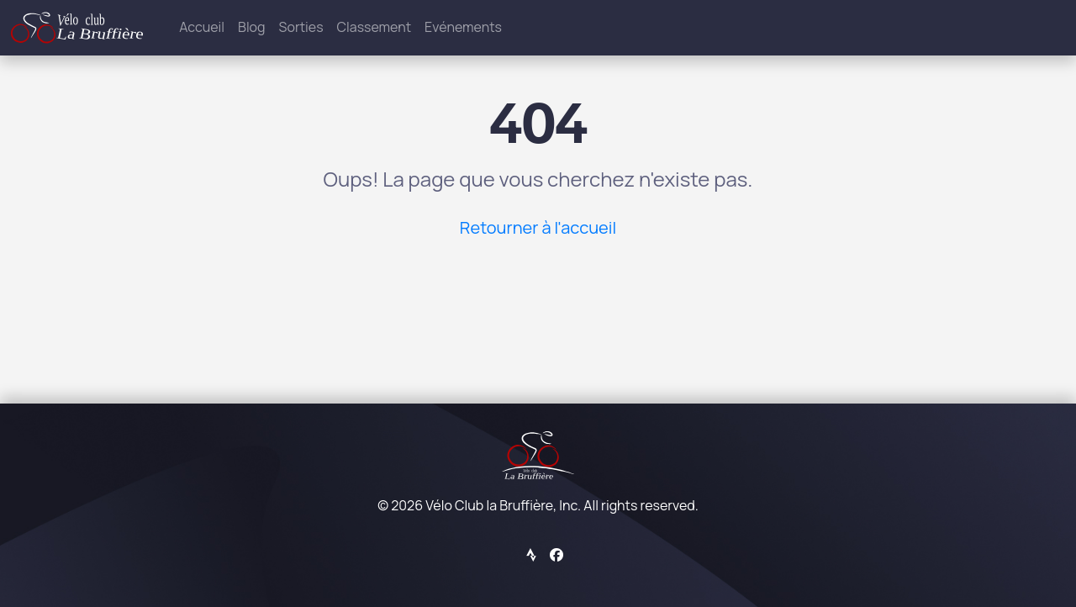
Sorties (301, 27)
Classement (374, 27)
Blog (251, 27)
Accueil (201, 27)
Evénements (463, 27)
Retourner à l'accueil (538, 227)
